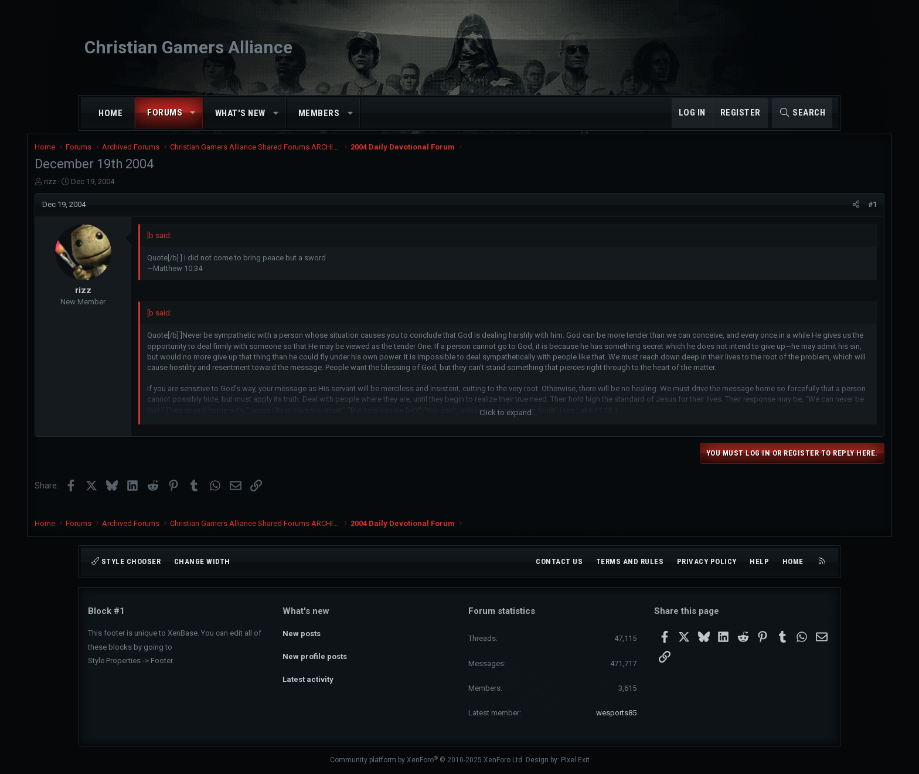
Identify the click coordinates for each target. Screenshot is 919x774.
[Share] (803, 212)
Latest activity (307, 674)
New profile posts (314, 653)
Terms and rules (630, 561)
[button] (193, 113)
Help (759, 561)
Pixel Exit (575, 760)
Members (319, 113)
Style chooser (126, 561)
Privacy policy (707, 561)
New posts (301, 631)
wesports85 (616, 712)
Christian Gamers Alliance (188, 47)
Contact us (559, 561)
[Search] (802, 113)
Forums (164, 112)
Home (110, 113)
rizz (103, 189)
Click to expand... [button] (508, 420)
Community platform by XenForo (427, 760)
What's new (240, 113)
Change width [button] (202, 561)
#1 (819, 212)
